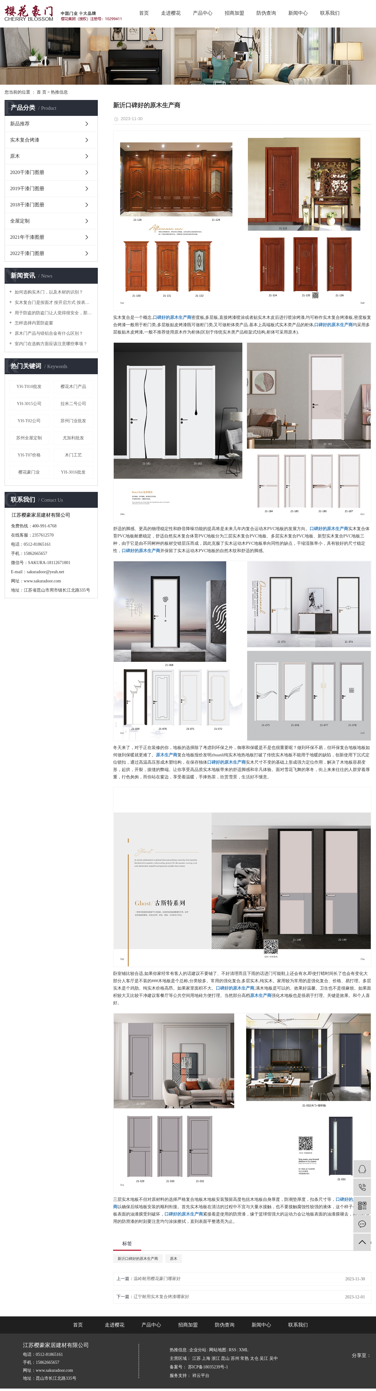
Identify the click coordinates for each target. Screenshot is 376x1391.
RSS (232, 1350)
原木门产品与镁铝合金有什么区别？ (48, 333)
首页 (144, 13)
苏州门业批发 (73, 421)
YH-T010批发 (29, 386)
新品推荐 (20, 123)
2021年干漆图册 (27, 237)
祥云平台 (200, 1375)
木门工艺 (73, 455)
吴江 (264, 1358)
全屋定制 (20, 220)
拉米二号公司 (73, 403)
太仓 (255, 1358)
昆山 (226, 1358)
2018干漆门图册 (27, 204)
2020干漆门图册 (27, 172)
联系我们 (330, 13)
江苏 (197, 1358)
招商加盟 (234, 13)
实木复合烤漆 (24, 139)
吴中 (273, 1358)
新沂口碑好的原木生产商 (138, 1258)
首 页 (41, 92)
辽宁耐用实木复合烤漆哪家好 (161, 1296)
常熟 (245, 1358)
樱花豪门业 (29, 472)
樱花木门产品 (73, 386)
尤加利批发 (73, 438)
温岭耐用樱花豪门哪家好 (157, 1278)
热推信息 (59, 92)
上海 (207, 1358)
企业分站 (197, 1350)
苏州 (236, 1358)
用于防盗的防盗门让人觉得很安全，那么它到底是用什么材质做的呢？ (53, 313)
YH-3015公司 (29, 403)
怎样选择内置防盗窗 (33, 323)
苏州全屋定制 (29, 438)
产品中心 (202, 13)
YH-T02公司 (29, 421)
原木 (15, 156)
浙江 (216, 1358)
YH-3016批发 (73, 472)
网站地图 (217, 1350)
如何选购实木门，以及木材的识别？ (48, 292)
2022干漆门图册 (27, 253)
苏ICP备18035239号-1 (208, 1367)
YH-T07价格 (29, 455)
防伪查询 (266, 13)
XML (244, 1350)
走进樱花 (171, 13)
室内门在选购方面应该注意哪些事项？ (50, 343)
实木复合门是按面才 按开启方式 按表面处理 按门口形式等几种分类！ (53, 302)
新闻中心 (298, 13)
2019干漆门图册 (27, 188)
